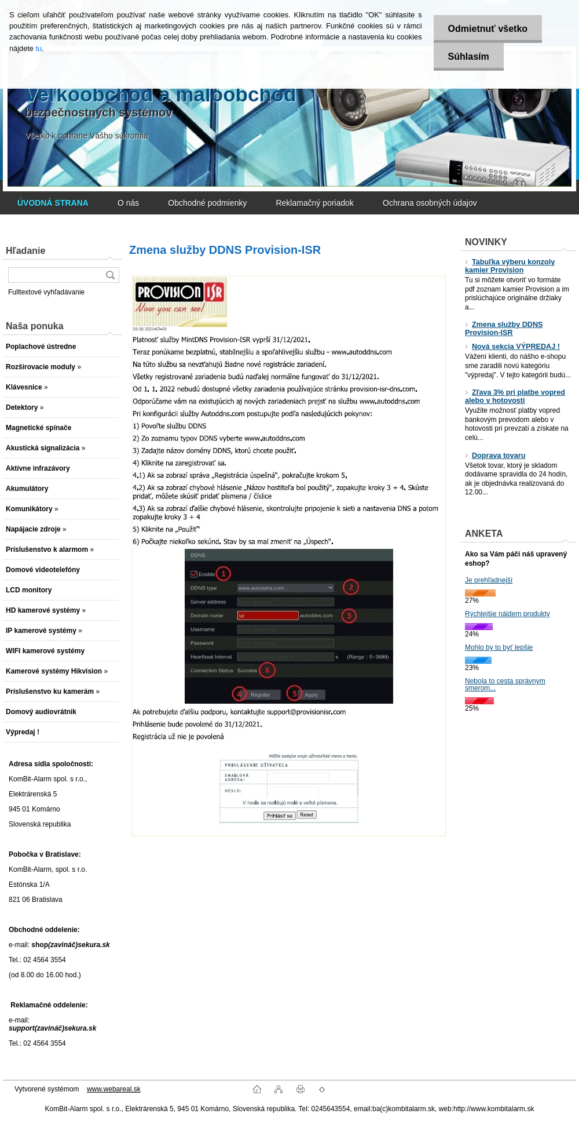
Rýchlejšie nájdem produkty (507, 613)
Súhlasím (468, 56)
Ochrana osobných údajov (430, 203)
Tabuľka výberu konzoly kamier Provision (510, 266)
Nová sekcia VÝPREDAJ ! (512, 347)
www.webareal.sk (114, 1089)
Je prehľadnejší (488, 580)
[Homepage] (53, 202)
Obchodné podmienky (207, 203)
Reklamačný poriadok (315, 203)
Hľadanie (25, 251)
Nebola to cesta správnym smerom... (505, 684)
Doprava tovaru (495, 456)
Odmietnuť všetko (487, 29)
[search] (110, 275)
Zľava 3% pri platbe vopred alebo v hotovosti (515, 396)
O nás (128, 203)
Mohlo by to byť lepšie (499, 647)
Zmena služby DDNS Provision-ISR (504, 329)
